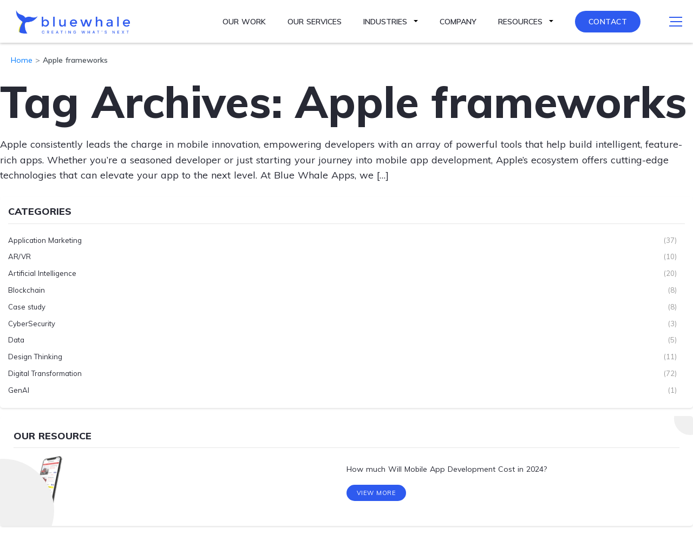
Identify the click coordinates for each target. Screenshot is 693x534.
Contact (608, 22)
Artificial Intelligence (42, 273)
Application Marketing (45, 239)
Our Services (314, 22)
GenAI (18, 389)
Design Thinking (35, 356)
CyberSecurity (31, 323)
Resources (520, 22)
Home (21, 60)
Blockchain (26, 290)
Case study (26, 306)
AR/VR (19, 256)
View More (376, 495)
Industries (385, 22)
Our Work (244, 22)
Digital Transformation (45, 373)
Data (16, 339)
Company (458, 22)
